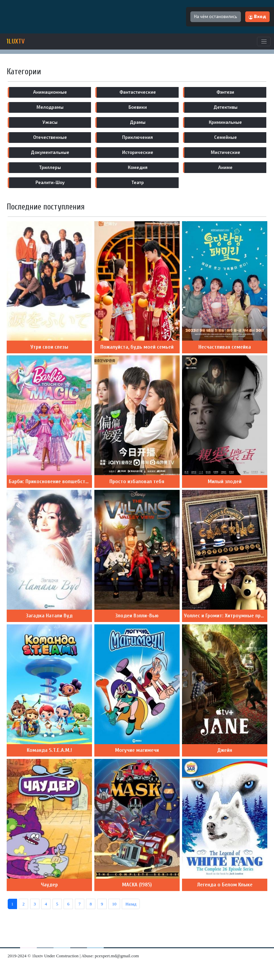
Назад (130, 903)
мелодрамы (50, 107)
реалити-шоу (50, 182)
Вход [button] (257, 16)
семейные (225, 137)
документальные (50, 152)
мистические (225, 152)
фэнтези (225, 92)
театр (137, 182)
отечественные (50, 137)
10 (114, 903)
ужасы (50, 122)
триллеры (50, 167)
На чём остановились (215, 16)
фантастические (137, 92)
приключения (137, 137)
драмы (138, 122)
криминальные (225, 122)
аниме (225, 167)
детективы (225, 107)
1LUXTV (16, 41)
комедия (138, 167)
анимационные (50, 92)
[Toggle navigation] (264, 41)
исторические (137, 152)
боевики (137, 107)
